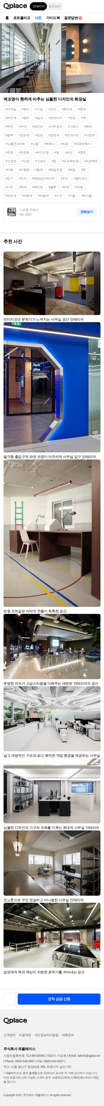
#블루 (52, 187)
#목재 (23, 187)
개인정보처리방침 (47, 1035)
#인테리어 (55, 118)
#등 (57, 152)
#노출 (35, 144)
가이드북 (53, 18)
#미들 (9, 170)
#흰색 (82, 109)
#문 (83, 170)
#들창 (39, 170)
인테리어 (38, 6)
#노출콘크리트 (15, 144)
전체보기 (86, 212)
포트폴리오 (21, 18)
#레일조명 (55, 170)
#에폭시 (49, 144)
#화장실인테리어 (43, 178)
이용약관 (25, 1035)
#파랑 (79, 187)
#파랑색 (27, 195)
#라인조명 (42, 152)
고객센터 (9, 1035)
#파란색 (11, 195)
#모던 (52, 109)
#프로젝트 (91, 161)
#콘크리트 (72, 135)
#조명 (9, 152)
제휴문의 (68, 1035)
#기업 (39, 109)
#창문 (82, 152)
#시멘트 (89, 135)
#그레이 (73, 126)
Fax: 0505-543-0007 (50, 1061)
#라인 (69, 152)
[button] (97, 6)
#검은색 (24, 135)
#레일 (72, 170)
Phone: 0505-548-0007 (20, 1061)
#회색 (88, 126)
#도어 (23, 178)
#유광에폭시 (82, 144)
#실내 (39, 118)
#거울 (72, 195)
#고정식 (40, 161)
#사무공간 (55, 126)
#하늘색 (43, 195)
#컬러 (26, 118)
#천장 (72, 118)
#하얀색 (11, 118)
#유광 (64, 144)
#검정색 (53, 135)
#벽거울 (86, 195)
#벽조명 (37, 187)
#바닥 (23, 126)
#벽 (83, 118)
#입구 (9, 178)
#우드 (64, 178)
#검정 (39, 135)
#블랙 (9, 135)
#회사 (26, 109)
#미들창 (24, 170)
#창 (54, 161)
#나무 (9, 187)
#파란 (66, 187)
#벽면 (9, 126)
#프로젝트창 (70, 161)
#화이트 (67, 109)
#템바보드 (80, 178)
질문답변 (54, 6)
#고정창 (11, 161)
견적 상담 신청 (59, 999)
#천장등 (24, 152)
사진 (38, 18)
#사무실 (11, 109)
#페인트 (37, 126)
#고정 (26, 161)
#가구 (58, 195)
